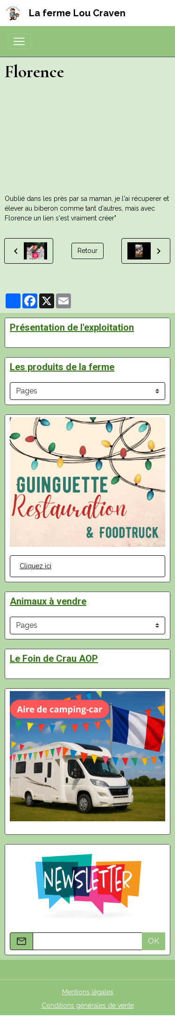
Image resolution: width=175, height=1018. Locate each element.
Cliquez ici (35, 566)
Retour (87, 250)
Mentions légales (87, 992)
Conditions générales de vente (88, 1005)
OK (153, 941)
